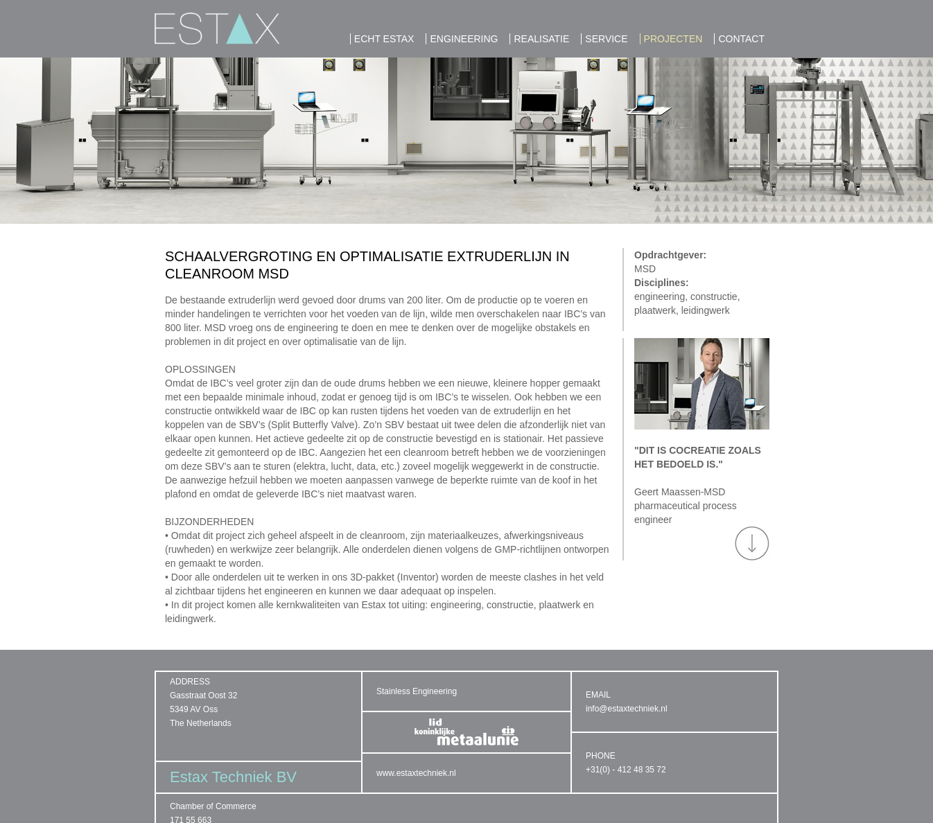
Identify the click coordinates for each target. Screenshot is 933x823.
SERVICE (606, 38)
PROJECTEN (673, 38)
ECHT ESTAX (384, 38)
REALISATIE (541, 38)
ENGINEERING (464, 38)
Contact (741, 38)
